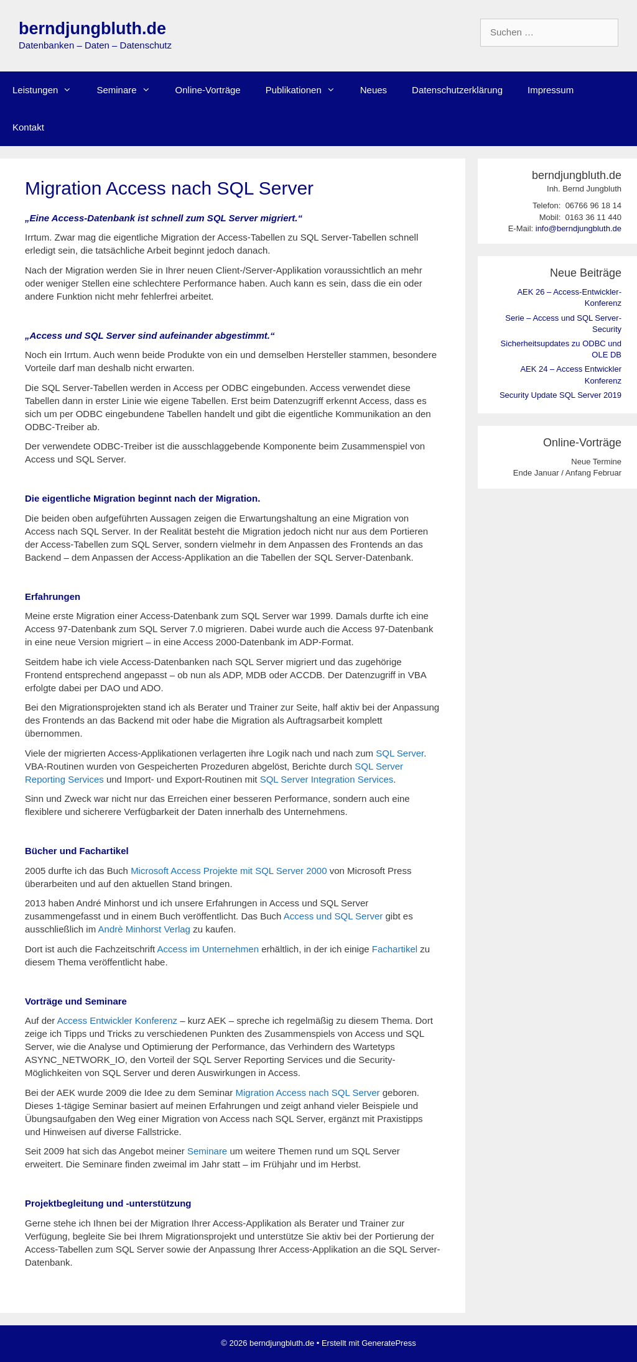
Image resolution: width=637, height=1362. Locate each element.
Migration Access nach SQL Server (308, 1092)
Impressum (551, 90)
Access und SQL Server (333, 916)
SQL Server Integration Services (327, 779)
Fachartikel (394, 949)
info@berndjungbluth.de (578, 228)
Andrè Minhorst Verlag (144, 929)
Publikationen (307, 90)
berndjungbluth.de (92, 28)
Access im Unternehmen (208, 949)
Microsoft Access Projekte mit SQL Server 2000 (229, 870)
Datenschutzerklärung (457, 90)
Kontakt (28, 127)
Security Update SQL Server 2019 (560, 395)
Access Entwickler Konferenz (117, 1020)
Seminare (129, 90)
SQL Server (400, 753)
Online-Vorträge (208, 90)
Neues (373, 90)
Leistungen (48, 90)
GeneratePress (388, 1343)
